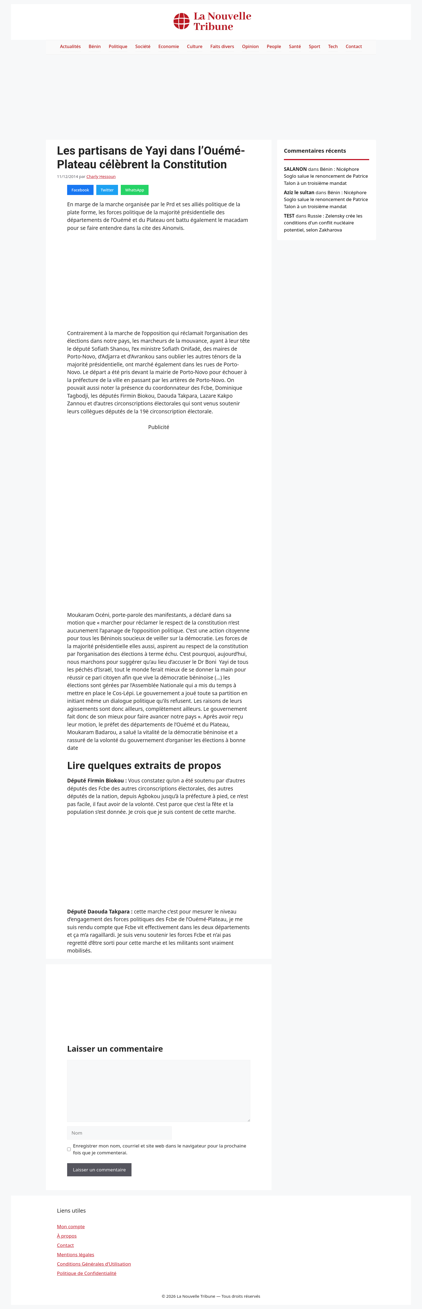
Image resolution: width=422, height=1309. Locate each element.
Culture (194, 46)
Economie (168, 46)
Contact (354, 46)
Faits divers (222, 46)
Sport (314, 46)
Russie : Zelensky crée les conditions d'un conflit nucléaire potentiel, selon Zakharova (323, 223)
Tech (333, 46)
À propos (67, 1236)
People (274, 46)
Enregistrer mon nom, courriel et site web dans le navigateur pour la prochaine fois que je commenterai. (159, 1149)
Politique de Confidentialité (86, 1273)
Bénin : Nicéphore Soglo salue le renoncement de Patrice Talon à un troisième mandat (326, 176)
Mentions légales (75, 1254)
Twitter (107, 190)
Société (142, 46)
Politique (118, 46)
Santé (295, 46)
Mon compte (71, 1226)
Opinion (250, 46)
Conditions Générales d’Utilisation (94, 1264)
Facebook (80, 190)
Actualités (70, 46)
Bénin (95, 46)
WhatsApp (134, 190)
